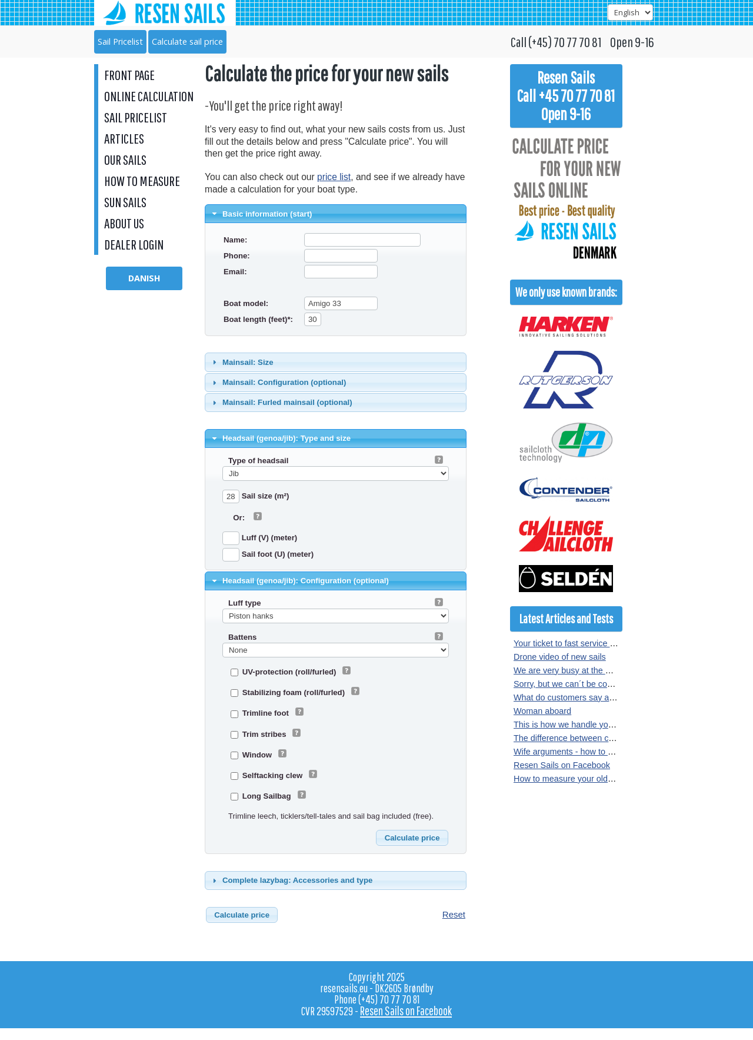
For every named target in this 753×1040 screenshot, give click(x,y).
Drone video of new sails (560, 657)
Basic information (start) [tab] (260, 213)
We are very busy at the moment (575, 670)
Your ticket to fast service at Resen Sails (589, 643)
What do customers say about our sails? (589, 697)
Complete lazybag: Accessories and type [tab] (291, 880)
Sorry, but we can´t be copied (568, 684)
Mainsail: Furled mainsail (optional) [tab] (280, 402)
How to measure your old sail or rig (579, 778)
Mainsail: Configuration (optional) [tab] (277, 382)
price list (334, 177)
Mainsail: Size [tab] (241, 362)
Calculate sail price (187, 41)
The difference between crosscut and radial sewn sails (615, 738)
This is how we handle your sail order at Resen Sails (612, 724)
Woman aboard (542, 711)
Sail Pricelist (120, 41)
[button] (412, 838)
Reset (453, 914)
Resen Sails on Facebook (562, 765)
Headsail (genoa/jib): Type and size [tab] (280, 438)
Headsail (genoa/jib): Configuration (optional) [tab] (299, 581)
